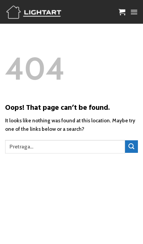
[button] (122, 11)
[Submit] (131, 146)
